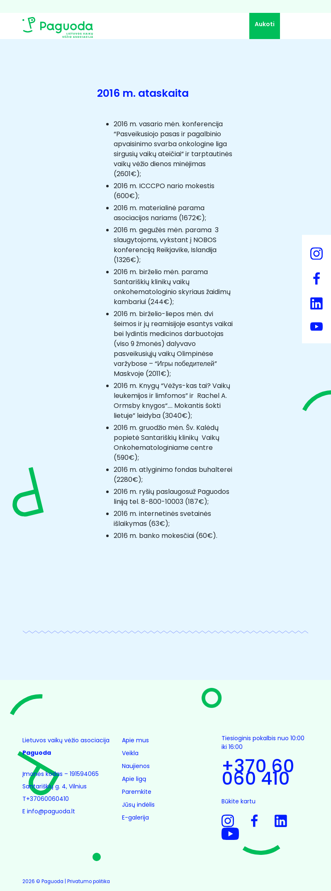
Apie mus (135, 740)
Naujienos (136, 766)
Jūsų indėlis (138, 804)
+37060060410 (48, 799)
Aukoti (265, 24)
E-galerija (135, 817)
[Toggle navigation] (296, 27)
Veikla (130, 753)
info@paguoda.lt (51, 811)
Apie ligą (134, 779)
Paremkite (136, 792)
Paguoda (52, 881)
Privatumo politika (88, 881)
